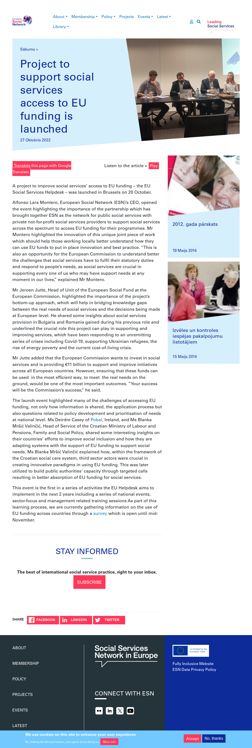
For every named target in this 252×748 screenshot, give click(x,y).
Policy (107, 16)
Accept (192, 740)
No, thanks (214, 740)
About (58, 16)
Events (144, 16)
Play (154, 165)
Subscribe (89, 582)
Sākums (27, 49)
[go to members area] (191, 22)
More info (109, 743)
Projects (126, 16)
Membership (83, 16)
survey (100, 513)
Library (59, 26)
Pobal (96, 419)
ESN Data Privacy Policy (194, 669)
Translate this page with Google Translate (41, 168)
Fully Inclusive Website (193, 663)
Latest (162, 16)
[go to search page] (199, 22)
